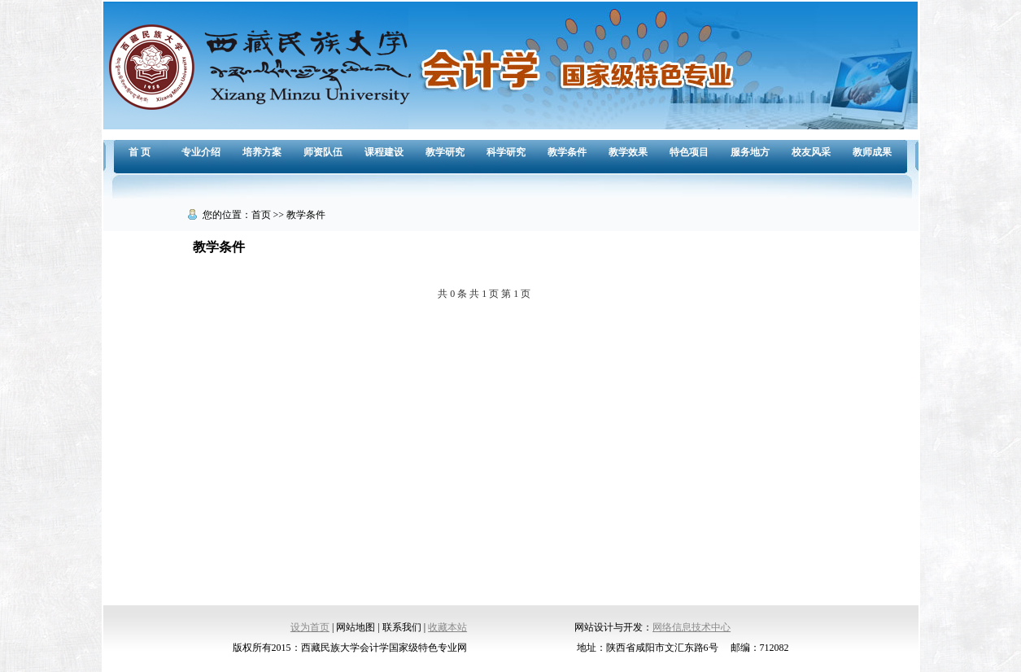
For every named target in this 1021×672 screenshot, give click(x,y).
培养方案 (261, 152)
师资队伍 (323, 152)
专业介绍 (200, 152)
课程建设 (384, 152)
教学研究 (445, 152)
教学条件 (567, 152)
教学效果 (628, 152)
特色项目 (689, 152)
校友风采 (811, 152)
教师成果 (872, 152)
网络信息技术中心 (691, 627)
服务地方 (750, 152)
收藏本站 (447, 627)
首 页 (140, 152)
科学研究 (506, 152)
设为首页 (309, 627)
